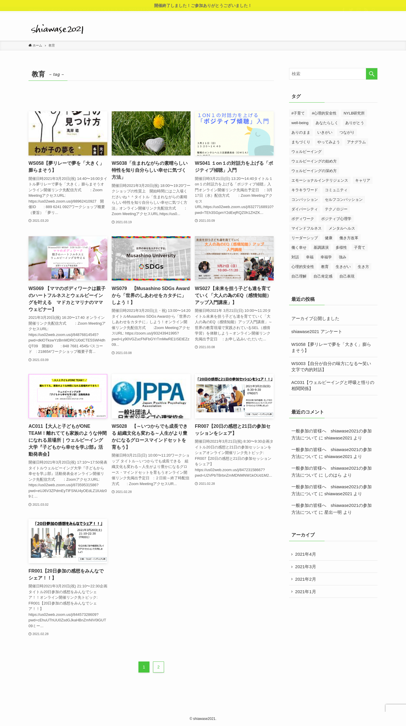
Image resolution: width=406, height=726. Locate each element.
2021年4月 (306, 554)
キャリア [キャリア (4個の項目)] (362, 180)
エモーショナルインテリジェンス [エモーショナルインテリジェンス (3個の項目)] (319, 180)
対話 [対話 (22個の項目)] (295, 257)
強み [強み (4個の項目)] (342, 257)
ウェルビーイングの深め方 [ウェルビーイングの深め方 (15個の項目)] (314, 171)
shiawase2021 (338, 437)
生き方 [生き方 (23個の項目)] (363, 266)
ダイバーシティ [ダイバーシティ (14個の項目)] (304, 209)
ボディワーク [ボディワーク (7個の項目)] (302, 219)
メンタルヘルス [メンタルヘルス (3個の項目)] (342, 228)
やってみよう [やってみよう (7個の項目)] (328, 142)
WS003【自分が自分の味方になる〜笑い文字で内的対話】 (331, 366)
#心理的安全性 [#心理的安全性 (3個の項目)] (324, 113)
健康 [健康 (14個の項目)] (328, 238)
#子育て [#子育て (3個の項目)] (298, 113)
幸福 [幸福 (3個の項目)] (310, 257)
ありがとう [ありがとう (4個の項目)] (354, 123)
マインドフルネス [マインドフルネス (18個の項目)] (306, 228)
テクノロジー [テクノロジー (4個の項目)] (336, 209)
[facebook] (343, 14)
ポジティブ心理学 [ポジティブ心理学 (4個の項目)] (336, 219)
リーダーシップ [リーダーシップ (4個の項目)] (304, 238)
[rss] (366, 14)
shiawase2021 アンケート (316, 331)
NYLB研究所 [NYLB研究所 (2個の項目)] (354, 113)
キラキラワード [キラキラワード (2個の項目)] (304, 190)
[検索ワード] (333, 74)
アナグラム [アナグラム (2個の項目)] (356, 142)
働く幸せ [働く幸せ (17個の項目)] (299, 247)
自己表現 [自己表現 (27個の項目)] (347, 276)
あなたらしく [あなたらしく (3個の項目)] (327, 123)
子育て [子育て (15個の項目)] (359, 247)
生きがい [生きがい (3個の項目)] (343, 266)
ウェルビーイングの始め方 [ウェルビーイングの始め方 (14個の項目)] (314, 161)
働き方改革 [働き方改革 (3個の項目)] (348, 238)
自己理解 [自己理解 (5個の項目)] (299, 276)
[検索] (373, 14)
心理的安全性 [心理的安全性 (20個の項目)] (302, 266)
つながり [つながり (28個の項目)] (347, 132)
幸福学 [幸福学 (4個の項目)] (326, 257)
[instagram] (358, 14)
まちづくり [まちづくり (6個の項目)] (300, 142)
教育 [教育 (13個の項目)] (325, 266)
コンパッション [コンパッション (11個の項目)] (304, 199)
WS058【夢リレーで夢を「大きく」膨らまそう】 (331, 347)
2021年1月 (306, 593)
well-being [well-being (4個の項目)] (300, 123)
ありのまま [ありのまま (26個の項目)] (300, 132)
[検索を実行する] (371, 74)
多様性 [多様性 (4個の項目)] (341, 247)
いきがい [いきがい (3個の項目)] (324, 132)
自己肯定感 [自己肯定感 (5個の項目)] (323, 276)
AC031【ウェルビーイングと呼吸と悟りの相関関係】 (333, 385)
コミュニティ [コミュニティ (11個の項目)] (336, 190)
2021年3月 (306, 567)
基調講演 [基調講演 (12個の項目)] (321, 247)
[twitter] (351, 14)
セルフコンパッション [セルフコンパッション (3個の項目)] (344, 199)
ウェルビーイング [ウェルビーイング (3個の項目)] (306, 151)
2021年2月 (306, 580)
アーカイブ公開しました (315, 318)
